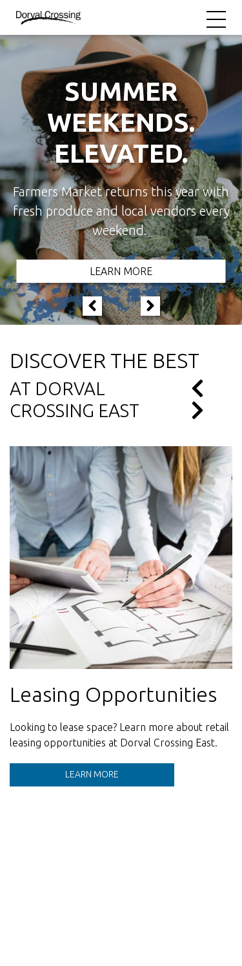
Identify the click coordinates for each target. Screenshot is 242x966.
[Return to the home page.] (48, 17)
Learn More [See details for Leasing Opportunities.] (92, 774)
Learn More (121, 271)
